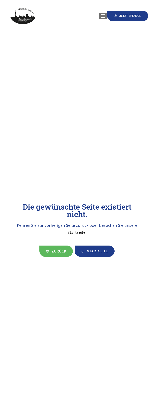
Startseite (76, 232)
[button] (127, 16)
